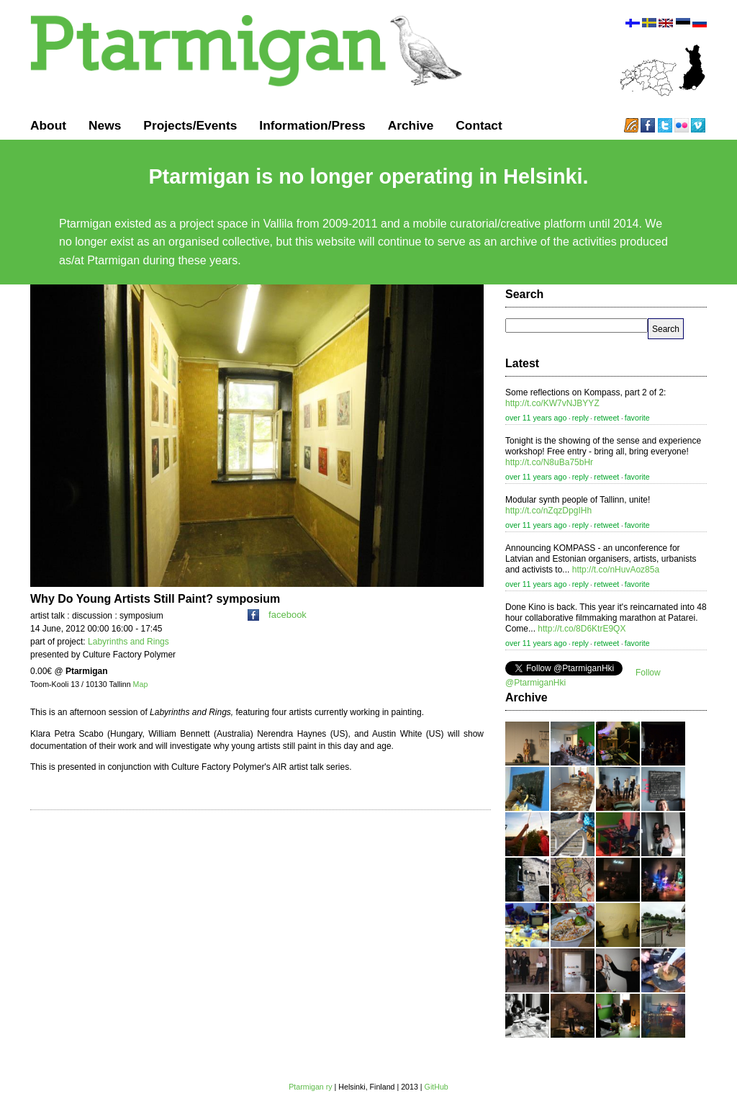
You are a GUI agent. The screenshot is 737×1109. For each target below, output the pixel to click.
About (48, 125)
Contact (479, 125)
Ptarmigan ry (310, 1086)
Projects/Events (190, 125)
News (105, 125)
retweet (606, 417)
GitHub (436, 1086)
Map (140, 684)
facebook (277, 614)
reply (580, 417)
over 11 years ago (535, 417)
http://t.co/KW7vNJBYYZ (552, 403)
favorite (637, 417)
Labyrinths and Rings (128, 642)
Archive (411, 125)
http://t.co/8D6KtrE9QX (581, 629)
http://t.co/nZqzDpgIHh (548, 511)
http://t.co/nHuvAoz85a (615, 570)
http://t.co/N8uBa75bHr (549, 462)
